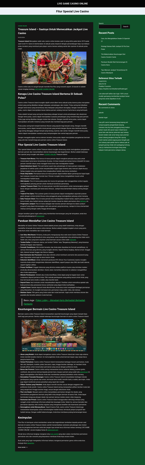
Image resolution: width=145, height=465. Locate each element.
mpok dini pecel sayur (111, 130)
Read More (22, 447)
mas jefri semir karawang (107, 122)
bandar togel (103, 117)
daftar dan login (114, 94)
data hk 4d (102, 84)
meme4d (73, 240)
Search (101, 23)
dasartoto (30, 443)
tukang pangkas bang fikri (112, 137)
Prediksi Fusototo (105, 86)
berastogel (40, 216)
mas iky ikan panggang (113, 127)
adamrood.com (53, 430)
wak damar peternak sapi (114, 132)
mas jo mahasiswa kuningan (109, 147)
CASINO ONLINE (22, 26)
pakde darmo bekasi (117, 142)
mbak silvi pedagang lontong (120, 145)
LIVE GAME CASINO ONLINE (44, 89)
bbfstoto (83, 201)
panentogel (84, 372)
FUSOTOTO (103, 81)
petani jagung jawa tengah (117, 140)
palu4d (101, 113)
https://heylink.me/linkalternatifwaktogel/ (113, 89)
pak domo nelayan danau (117, 150)
